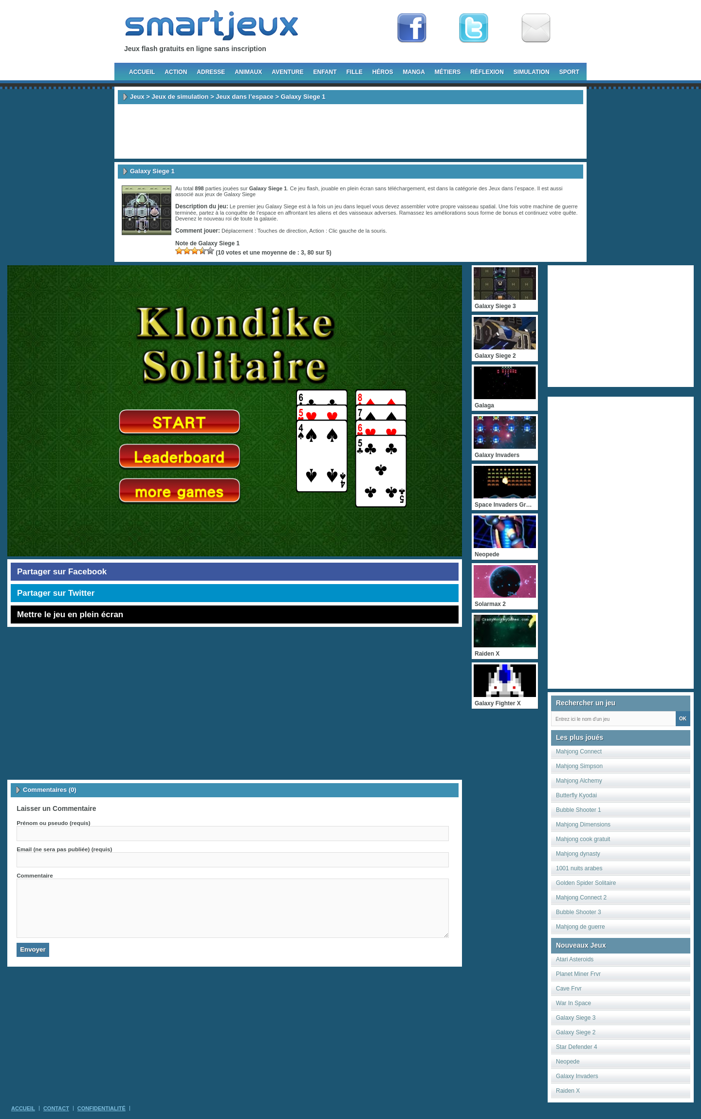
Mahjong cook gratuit (583, 839)
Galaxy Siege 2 (575, 1032)
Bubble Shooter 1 (578, 810)
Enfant (324, 72)
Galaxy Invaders (577, 1076)
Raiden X (568, 1090)
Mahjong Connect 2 (581, 897)
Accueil (142, 72)
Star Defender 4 (576, 1047)
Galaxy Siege (240, 194)
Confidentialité (101, 1108)
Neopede (568, 1061)
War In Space (573, 1003)
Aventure (287, 72)
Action (176, 72)
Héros (382, 72)
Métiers (448, 72)
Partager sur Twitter (55, 593)
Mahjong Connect (579, 751)
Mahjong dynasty (578, 853)
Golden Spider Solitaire (586, 883)
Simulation (532, 72)
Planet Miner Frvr (578, 974)
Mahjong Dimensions (583, 824)
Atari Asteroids (574, 959)
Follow (473, 28)
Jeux (137, 96)
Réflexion (487, 72)
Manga (414, 72)
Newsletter (536, 28)
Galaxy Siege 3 (575, 1017)
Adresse (211, 72)
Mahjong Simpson (579, 766)
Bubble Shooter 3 (578, 912)
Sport (569, 72)
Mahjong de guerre (580, 926)
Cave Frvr (569, 988)
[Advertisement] (350, 131)
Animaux (248, 72)
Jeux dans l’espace (245, 96)
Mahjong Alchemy (579, 780)
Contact (56, 1108)
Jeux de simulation (179, 96)
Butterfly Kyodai (576, 795)
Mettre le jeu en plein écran (70, 614)
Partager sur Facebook (62, 571)
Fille (354, 72)
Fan (411, 28)
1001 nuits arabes (579, 868)
